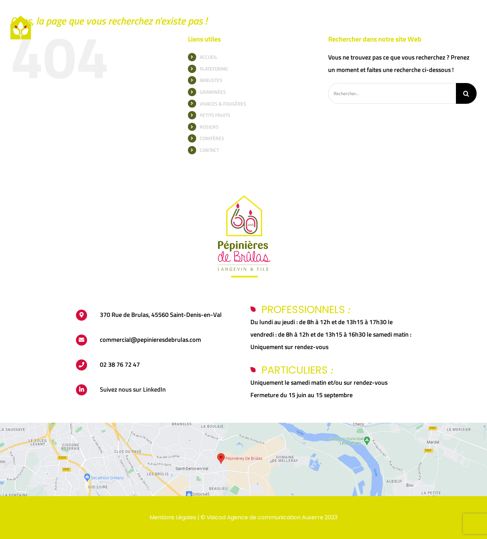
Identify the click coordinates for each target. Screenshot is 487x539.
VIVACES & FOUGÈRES (223, 103)
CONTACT (209, 150)
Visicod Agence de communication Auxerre (265, 517)
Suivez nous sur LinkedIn (133, 389)
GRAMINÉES (213, 91)
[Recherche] (466, 93)
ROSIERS (209, 126)
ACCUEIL (209, 57)
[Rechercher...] (392, 93)
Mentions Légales (173, 517)
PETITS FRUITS (215, 115)
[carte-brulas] (243, 425)
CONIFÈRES (212, 138)
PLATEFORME (214, 68)
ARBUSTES (211, 80)
